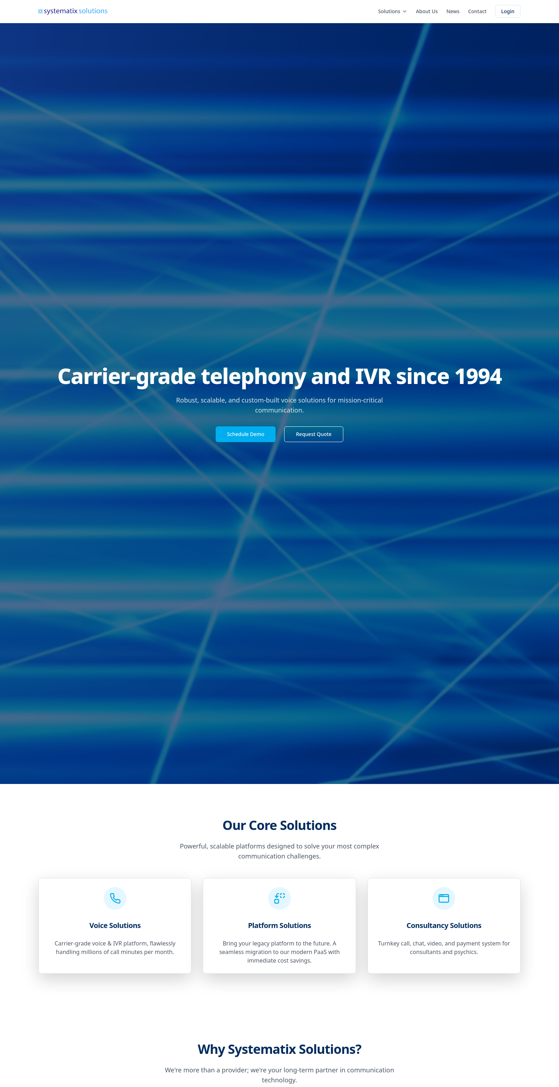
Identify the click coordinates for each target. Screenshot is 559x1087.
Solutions (392, 11)
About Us (427, 11)
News (453, 11)
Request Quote (314, 434)
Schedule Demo (245, 434)
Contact (477, 11)
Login (507, 11)
